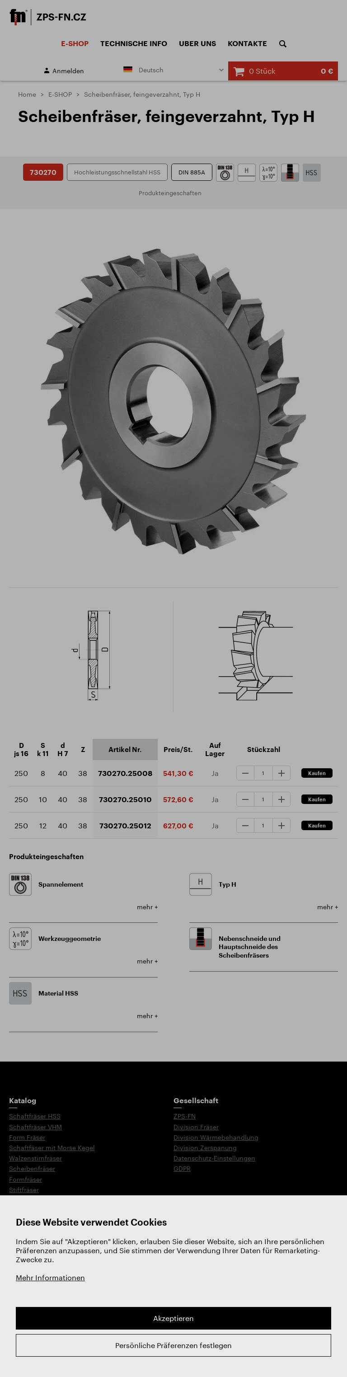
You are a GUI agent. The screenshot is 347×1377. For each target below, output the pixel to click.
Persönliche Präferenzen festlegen (173, 1345)
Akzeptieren (173, 1318)
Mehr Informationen (50, 1277)
